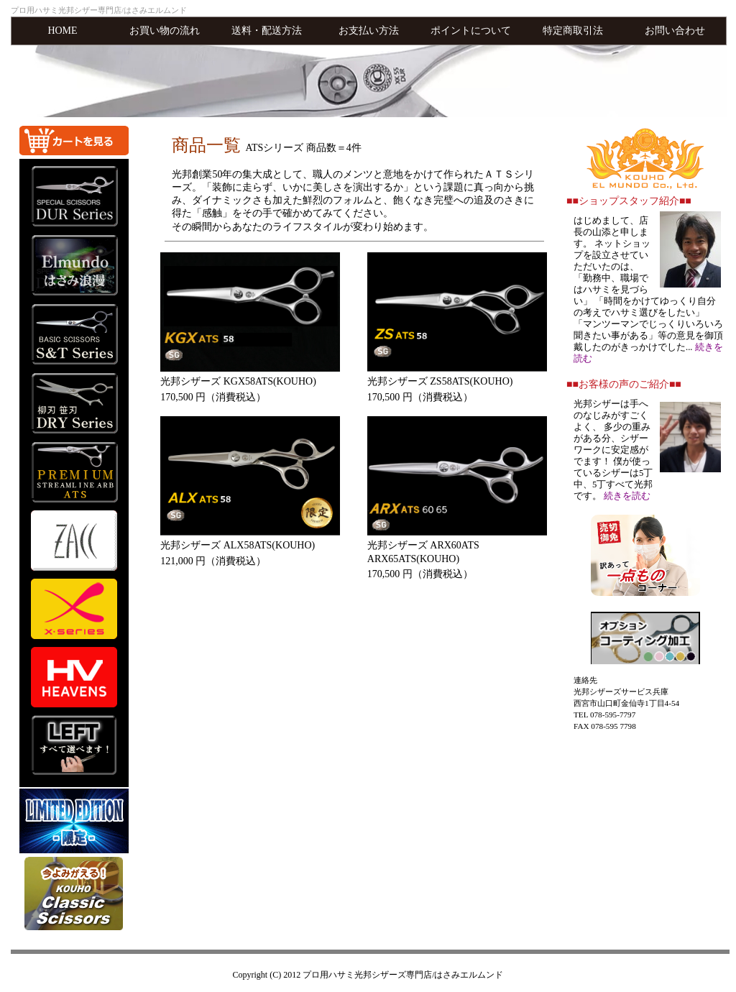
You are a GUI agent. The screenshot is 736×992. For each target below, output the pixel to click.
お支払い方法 (369, 30)
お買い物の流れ (164, 30)
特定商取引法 (573, 30)
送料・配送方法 (266, 30)
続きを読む (627, 496)
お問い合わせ (675, 30)
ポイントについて (471, 30)
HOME (62, 30)
